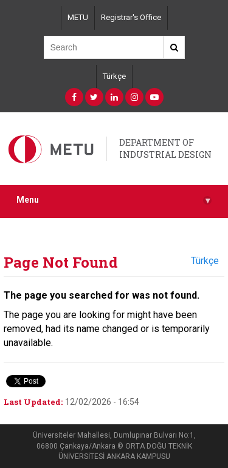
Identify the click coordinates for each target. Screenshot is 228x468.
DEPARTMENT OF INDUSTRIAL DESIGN (165, 148)
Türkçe (114, 76)
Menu (114, 200)
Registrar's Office (131, 17)
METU (77, 17)
